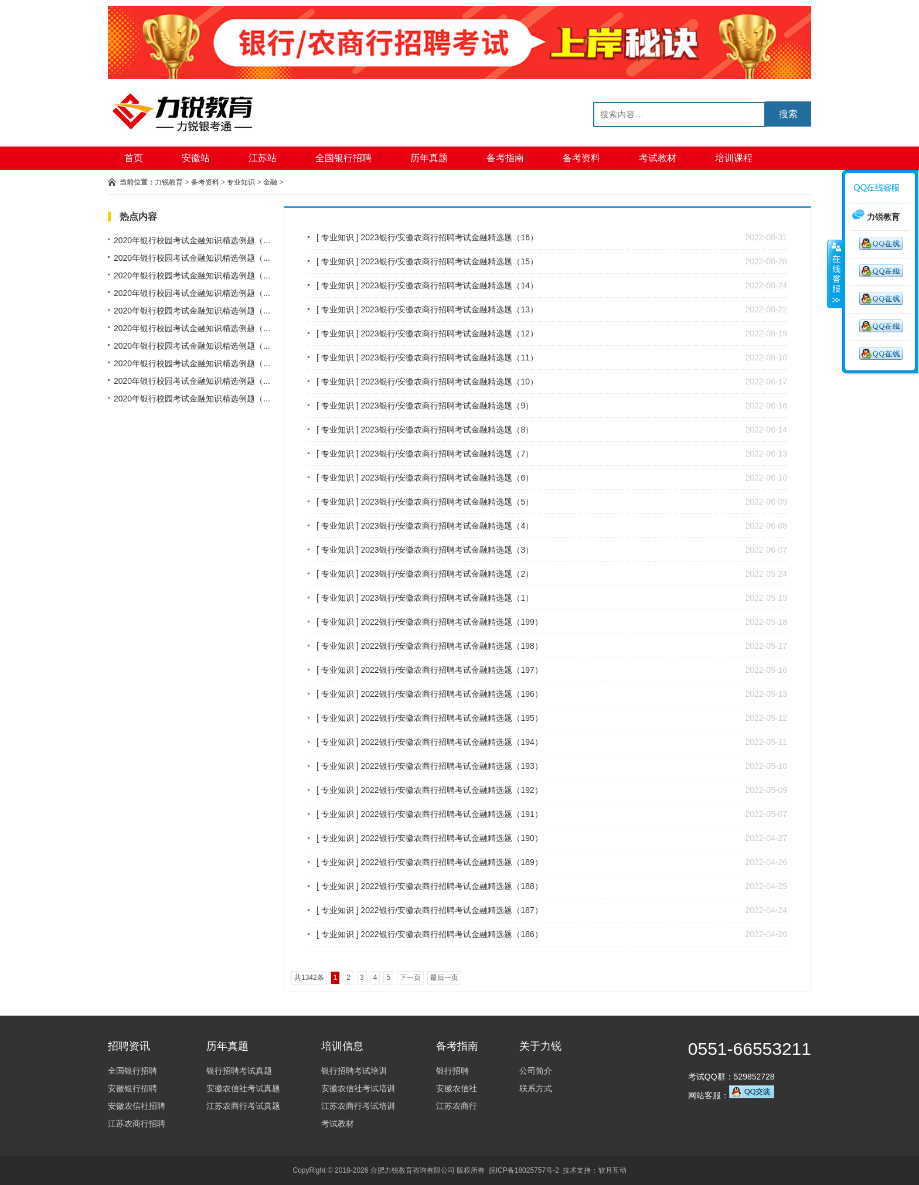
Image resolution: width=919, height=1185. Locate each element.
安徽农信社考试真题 (243, 1088)
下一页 (410, 977)
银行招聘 (452, 1070)
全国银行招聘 (343, 158)
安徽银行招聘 (132, 1088)
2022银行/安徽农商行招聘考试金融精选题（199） (451, 621)
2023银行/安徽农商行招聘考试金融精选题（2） (446, 573)
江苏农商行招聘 (136, 1123)
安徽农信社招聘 (136, 1106)
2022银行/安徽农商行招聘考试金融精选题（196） (451, 694)
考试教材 (657, 158)
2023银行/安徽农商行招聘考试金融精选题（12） (449, 333)
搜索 (788, 114)
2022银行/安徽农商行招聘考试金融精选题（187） (451, 910)
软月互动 (612, 1170)
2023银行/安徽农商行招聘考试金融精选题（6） (446, 477)
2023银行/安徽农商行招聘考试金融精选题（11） (449, 357)
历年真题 (429, 158)
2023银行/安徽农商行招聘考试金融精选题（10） (449, 381)
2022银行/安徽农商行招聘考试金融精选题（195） (451, 718)
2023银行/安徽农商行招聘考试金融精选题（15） (449, 261)
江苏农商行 (456, 1106)
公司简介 (535, 1070)
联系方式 (535, 1088)
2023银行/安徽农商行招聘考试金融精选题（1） (446, 597)
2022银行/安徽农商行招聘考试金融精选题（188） (451, 886)
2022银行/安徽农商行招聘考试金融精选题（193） (451, 766)
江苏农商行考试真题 (243, 1106)
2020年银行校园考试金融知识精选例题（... (192, 240)
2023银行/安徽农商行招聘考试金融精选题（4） (446, 525)
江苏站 (263, 158)
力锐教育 (169, 182)
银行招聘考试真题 (239, 1070)
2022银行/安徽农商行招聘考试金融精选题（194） (451, 742)
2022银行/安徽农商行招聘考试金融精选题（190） (451, 838)
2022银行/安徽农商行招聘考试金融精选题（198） (451, 646)
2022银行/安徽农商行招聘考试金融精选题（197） (451, 670)
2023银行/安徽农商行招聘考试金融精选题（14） (449, 285)
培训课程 (734, 158)
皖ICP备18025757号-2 (524, 1170)
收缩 (835, 273)
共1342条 (309, 977)
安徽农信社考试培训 (358, 1088)
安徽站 (196, 158)
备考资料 (581, 158)
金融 (270, 182)
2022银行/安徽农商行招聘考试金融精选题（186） (451, 934)
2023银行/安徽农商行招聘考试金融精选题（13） (449, 309)
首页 (133, 158)
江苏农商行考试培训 (358, 1106)
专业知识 (241, 182)
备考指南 (505, 158)
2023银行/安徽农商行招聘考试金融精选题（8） (446, 429)
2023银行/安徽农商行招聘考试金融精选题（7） (446, 453)
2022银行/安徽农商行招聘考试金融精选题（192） (451, 790)
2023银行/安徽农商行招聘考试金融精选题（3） (446, 549)
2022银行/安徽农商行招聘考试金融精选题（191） (451, 814)
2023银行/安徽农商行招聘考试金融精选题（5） (446, 501)
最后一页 (444, 977)
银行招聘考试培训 (354, 1070)
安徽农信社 (456, 1088)
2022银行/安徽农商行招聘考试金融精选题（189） (451, 862)
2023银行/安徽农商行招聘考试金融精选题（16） (449, 237)
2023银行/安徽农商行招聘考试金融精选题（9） (446, 405)
